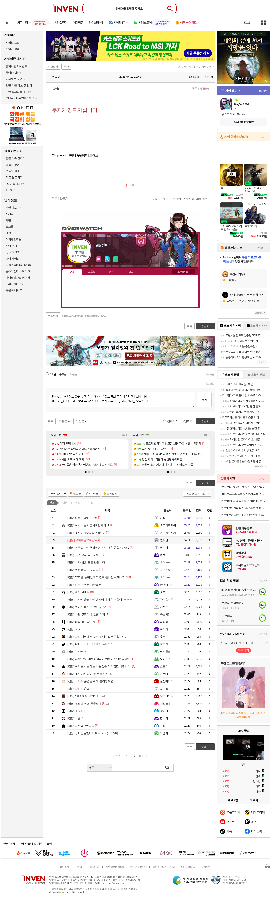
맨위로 (188, 421)
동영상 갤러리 (14, 72)
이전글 (80, 421)
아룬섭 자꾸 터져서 (83, 569)
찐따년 (54, 76)
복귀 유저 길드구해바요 (85, 555)
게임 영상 (11, 245)
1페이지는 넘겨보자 (83, 696)
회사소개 (64, 867)
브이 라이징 (12, 258)
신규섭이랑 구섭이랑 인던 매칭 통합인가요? (98, 547)
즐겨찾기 (112, 493)
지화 (162, 725)
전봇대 (164, 673)
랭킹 (111, 271)
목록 (195, 88)
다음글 (63, 421)
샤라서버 (76, 651)
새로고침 (209, 374)
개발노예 (165, 703)
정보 (78, 502)
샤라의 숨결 (78, 688)
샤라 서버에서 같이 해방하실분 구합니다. (96, 636)
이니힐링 (107, 259)
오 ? (73, 629)
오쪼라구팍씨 (168, 525)
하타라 (164, 621)
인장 (72, 272)
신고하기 (175, 198)
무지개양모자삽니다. (84, 540)
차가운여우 (166, 599)
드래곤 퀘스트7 (15, 284)
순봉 (162, 592)
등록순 (62, 374)
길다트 (164, 688)
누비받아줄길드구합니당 (86, 532)
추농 (162, 636)
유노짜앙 (165, 614)
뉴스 (91, 502)
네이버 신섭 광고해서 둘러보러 (90, 644)
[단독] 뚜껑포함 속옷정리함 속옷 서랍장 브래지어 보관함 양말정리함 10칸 (244, 514)
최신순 (73, 374)
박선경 (164, 547)
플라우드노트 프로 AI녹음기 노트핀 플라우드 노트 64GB (244, 493)
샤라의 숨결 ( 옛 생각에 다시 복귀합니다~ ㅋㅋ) (100, 599)
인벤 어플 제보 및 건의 (19, 85)
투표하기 (243, 650)
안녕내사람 (166, 584)
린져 (162, 555)
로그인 (247, 22)
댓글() (204, 88)
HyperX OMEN (14, 252)
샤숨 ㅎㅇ (77, 718)
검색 (167, 768)
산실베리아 (166, 681)
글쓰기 (205, 483)
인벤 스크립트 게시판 (18, 91)
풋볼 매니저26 (14, 290)
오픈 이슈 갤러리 (15, 158)
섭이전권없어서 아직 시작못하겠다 (92, 733)
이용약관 (95, 867)
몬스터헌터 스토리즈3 (18, 271)
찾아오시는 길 (188, 867)
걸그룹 (10, 226)
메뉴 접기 (183, 271)
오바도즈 (165, 659)
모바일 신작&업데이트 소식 (22, 98)
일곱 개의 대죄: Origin (18, 264)
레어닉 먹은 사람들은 (84, 584)
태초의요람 (166, 696)
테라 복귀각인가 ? (82, 621)
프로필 (91, 271)
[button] (86, 472)
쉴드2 (163, 666)
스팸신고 (188, 198)
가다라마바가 (168, 532)
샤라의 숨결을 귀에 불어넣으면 (90, 681)
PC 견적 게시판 (15, 183)
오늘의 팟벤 (12, 171)
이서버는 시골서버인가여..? (88, 525)
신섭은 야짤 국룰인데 (84, 703)
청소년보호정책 (138, 867)
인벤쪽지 (99, 259)
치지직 (10, 214)
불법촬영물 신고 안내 (164, 867)
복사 (66, 66)
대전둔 (164, 607)
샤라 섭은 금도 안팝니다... (87, 562)
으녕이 (164, 733)
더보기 (116, 259)
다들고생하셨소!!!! (82, 517)
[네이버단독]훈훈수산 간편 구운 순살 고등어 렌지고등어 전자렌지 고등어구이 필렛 (244, 486)
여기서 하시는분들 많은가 (87, 607)
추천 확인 (202, 198)
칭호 (131, 271)
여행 (8, 233)
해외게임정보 (13, 239)
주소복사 (53, 315)
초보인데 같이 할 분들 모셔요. (89, 673)
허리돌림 (165, 651)
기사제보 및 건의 (15, 79)
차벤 (8, 220)
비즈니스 (79, 867)
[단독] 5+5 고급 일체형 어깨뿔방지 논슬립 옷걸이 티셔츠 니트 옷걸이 (244, 500)
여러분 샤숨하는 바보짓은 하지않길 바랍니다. (99, 666)
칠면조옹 (165, 569)
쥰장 (162, 517)
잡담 (65, 502)
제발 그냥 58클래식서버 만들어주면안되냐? (98, 659)
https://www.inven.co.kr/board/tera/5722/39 (84, 316)
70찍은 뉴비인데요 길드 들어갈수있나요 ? (97, 577)
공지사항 (205, 867)
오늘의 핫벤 (12, 164)
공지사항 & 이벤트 (16, 66)
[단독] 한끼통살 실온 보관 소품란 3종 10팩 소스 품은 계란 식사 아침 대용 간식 (244, 507)
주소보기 (53, 66)
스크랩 (164, 198)
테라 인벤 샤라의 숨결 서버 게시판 (195, 66)
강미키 (164, 710)
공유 (155, 198)
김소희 (164, 718)
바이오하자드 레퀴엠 (18, 277)
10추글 (94, 493)
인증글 (77, 493)
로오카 (164, 644)
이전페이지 (171, 421)
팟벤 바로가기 (14, 207)
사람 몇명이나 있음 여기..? (87, 614)
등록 (204, 399)
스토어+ (262, 137)
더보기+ (125, 435)
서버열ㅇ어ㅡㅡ (80, 725)
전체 (52, 502)
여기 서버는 (78, 592)
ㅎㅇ (74, 710)
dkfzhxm (165, 562)
